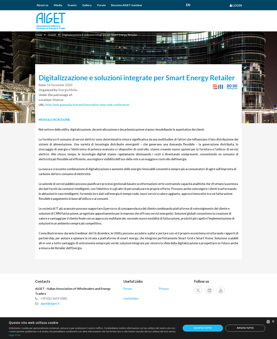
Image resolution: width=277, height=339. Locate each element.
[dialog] (138, 328)
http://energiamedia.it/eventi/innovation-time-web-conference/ (88, 105)
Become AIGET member (126, 5)
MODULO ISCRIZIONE (54, 119)
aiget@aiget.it (50, 303)
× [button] (273, 321)
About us (42, 5)
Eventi (52, 34)
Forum (101, 5)
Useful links (131, 298)
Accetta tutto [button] (203, 327)
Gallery (87, 5)
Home (38, 34)
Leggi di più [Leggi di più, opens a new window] (15, 335)
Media (58, 5)
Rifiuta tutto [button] (245, 327)
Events (72, 5)
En (188, 5)
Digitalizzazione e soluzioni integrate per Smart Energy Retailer (99, 34)
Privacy (164, 288)
